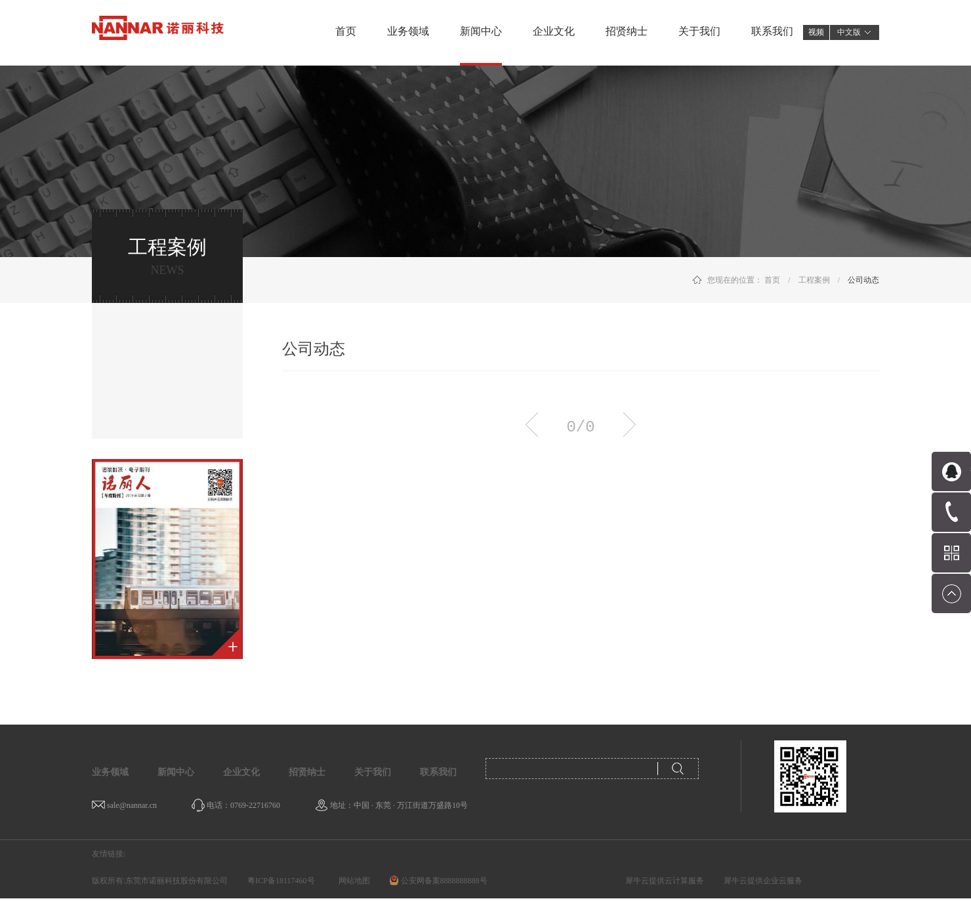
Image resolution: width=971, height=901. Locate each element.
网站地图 (352, 880)
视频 (816, 32)
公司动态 (863, 280)
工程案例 (814, 280)
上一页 (532, 424)
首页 (345, 31)
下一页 (629, 424)
